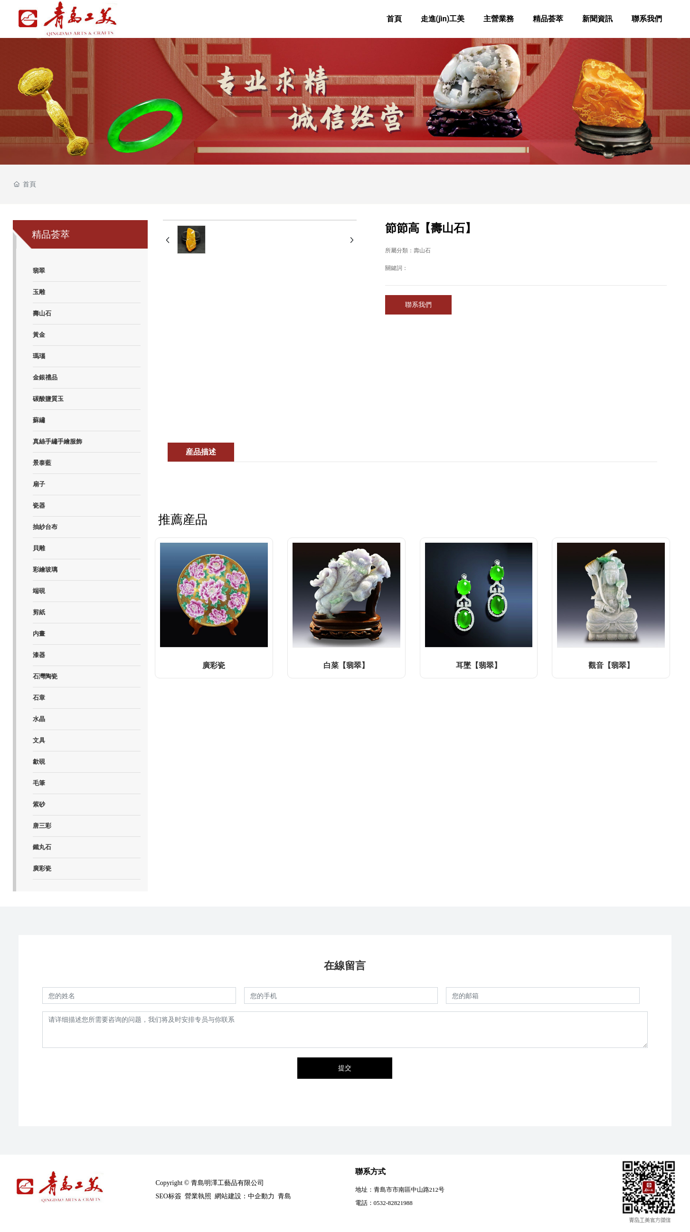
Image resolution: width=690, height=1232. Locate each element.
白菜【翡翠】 (346, 665)
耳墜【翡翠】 (478, 665)
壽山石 (422, 250)
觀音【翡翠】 (611, 665)
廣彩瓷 (213, 665)
